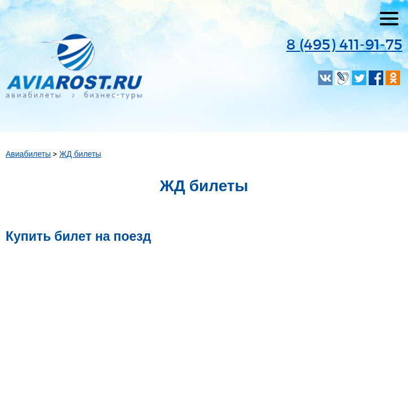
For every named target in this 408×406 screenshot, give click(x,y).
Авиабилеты (28, 153)
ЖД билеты (80, 153)
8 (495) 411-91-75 (344, 43)
